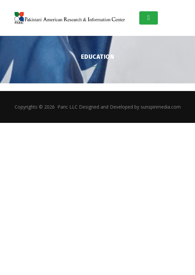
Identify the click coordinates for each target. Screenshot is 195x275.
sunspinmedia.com (161, 107)
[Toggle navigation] (148, 18)
